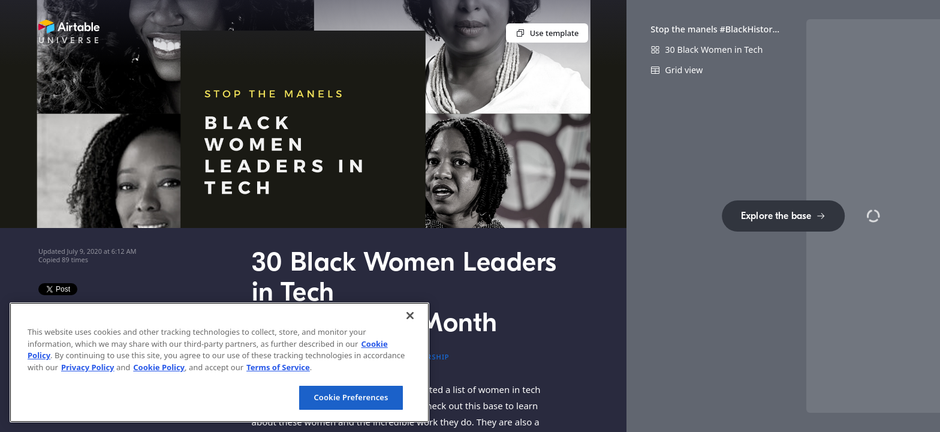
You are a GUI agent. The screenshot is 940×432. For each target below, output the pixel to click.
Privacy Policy (88, 367)
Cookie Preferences (351, 397)
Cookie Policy (159, 367)
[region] (219, 362)
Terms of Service (278, 367)
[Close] (410, 315)
